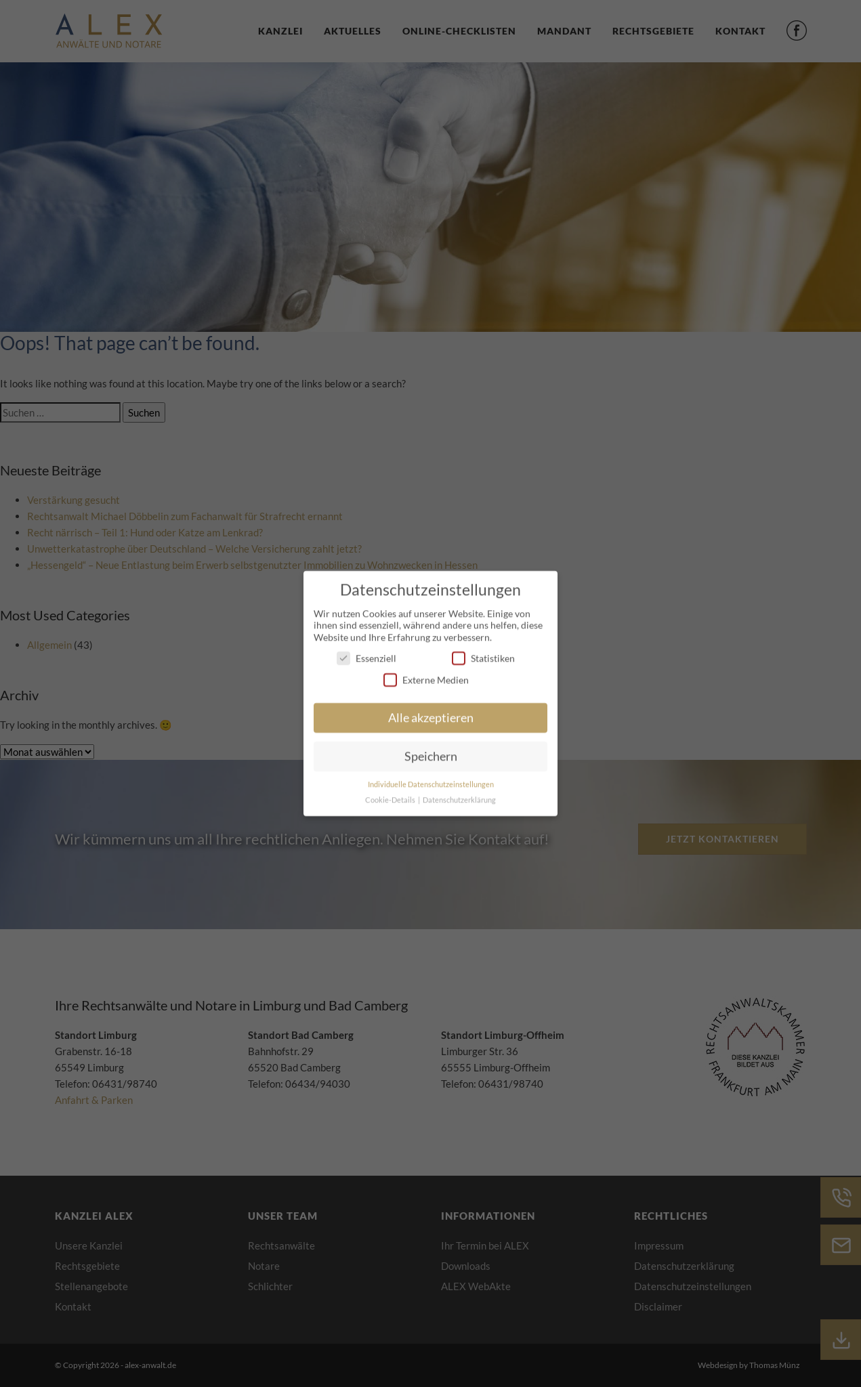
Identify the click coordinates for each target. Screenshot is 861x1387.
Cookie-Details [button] (391, 795)
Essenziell (366, 653)
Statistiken (483, 653)
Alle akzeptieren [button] (431, 713)
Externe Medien (426, 674)
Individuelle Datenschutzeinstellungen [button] (431, 779)
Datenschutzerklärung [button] (459, 795)
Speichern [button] (430, 751)
